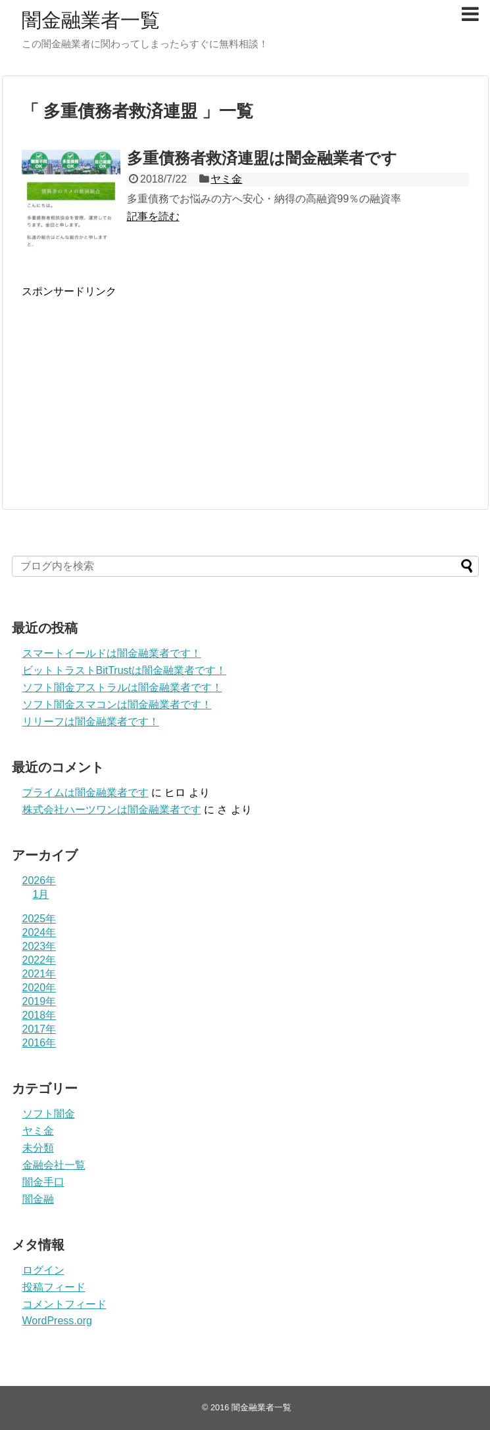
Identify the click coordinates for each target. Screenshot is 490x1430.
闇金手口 (43, 1182)
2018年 (39, 1015)
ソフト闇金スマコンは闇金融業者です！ (117, 704)
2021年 (39, 973)
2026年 (39, 880)
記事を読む (153, 216)
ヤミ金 (226, 179)
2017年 (39, 1029)
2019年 (39, 1001)
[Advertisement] (132, 401)
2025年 (39, 918)
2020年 (39, 987)
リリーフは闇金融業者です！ (90, 721)
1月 (41, 894)
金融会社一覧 (54, 1165)
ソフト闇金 (48, 1113)
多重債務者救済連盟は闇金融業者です (262, 158)
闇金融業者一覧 (91, 20)
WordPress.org (57, 1320)
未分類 (38, 1147)
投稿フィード (54, 1287)
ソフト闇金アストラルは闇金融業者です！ (122, 687)
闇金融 (38, 1199)
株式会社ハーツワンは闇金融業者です (111, 809)
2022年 (39, 960)
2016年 (39, 1042)
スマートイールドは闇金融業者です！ (111, 653)
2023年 (39, 946)
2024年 (39, 932)
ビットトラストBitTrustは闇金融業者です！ (124, 670)
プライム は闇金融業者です (85, 792)
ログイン (43, 1270)
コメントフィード (64, 1304)
